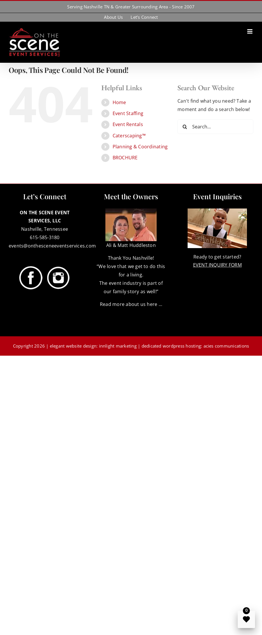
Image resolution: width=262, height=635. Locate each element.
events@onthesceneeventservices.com (52, 246)
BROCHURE (125, 157)
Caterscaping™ (129, 135)
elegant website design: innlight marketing (93, 346)
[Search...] (215, 126)
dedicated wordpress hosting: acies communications (195, 346)
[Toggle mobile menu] (250, 31)
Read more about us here (128, 304)
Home (119, 102)
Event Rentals (128, 124)
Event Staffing (128, 113)
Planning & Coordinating (140, 146)
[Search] (184, 126)
